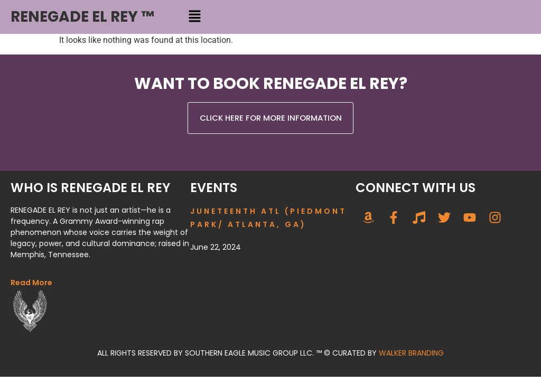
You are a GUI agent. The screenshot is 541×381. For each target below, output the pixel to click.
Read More (31, 282)
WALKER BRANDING (411, 353)
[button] (194, 17)
